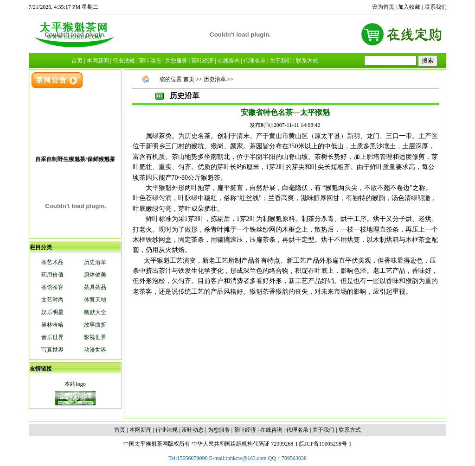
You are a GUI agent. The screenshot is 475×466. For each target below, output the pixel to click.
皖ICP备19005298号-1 (325, 444)
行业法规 (166, 430)
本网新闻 (140, 430)
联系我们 (435, 7)
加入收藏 (409, 7)
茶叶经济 (245, 430)
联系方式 (350, 430)
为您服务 (219, 430)
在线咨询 (271, 430)
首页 (188, 79)
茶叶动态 (192, 430)
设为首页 (383, 7)
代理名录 (297, 430)
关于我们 (323, 430)
